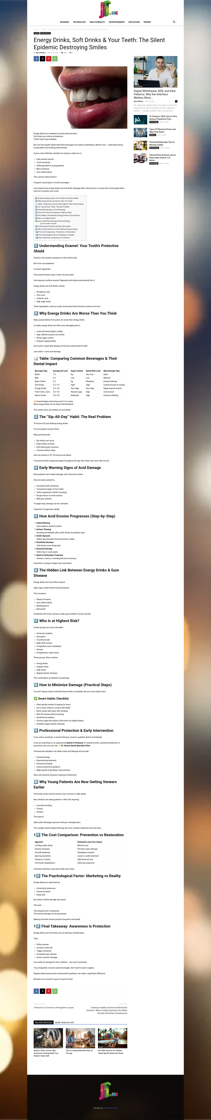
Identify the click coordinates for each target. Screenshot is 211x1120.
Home (36, 29)
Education (134, 22)
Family (69, 1047)
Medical (152, 135)
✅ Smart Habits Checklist (48, 223)
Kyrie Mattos (40, 53)
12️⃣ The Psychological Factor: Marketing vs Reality (54, 235)
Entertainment (117, 22)
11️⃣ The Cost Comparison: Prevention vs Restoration (55, 232)
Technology (79, 22)
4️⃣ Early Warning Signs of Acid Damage (50, 210)
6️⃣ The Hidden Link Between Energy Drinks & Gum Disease (57, 215)
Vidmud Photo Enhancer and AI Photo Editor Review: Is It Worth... (162, 157)
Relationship (154, 148)
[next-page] (39, 1061)
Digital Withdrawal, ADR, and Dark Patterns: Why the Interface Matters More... (155, 94)
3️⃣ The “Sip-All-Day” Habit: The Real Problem (52, 207)
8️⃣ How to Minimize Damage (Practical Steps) (52, 221)
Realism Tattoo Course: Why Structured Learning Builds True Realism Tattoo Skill (46, 1053)
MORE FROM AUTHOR (64, 1023)
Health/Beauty (97, 22)
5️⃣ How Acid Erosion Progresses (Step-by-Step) (53, 212)
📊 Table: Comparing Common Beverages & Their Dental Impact (59, 204)
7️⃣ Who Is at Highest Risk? (45, 218)
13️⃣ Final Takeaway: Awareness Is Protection (52, 238)
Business (64, 22)
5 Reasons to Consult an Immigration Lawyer (54, 1007)
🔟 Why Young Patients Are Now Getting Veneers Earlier (56, 229)
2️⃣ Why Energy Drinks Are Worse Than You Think (53, 201)
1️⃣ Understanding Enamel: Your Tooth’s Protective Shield (56, 198)
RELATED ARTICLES (43, 1023)
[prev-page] (35, 1061)
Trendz (147, 22)
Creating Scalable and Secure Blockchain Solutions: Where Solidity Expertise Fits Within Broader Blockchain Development (106, 1010)
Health (43, 29)
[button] (174, 22)
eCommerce (138, 86)
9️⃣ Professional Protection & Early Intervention (53, 226)
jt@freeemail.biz (111, 1108)
